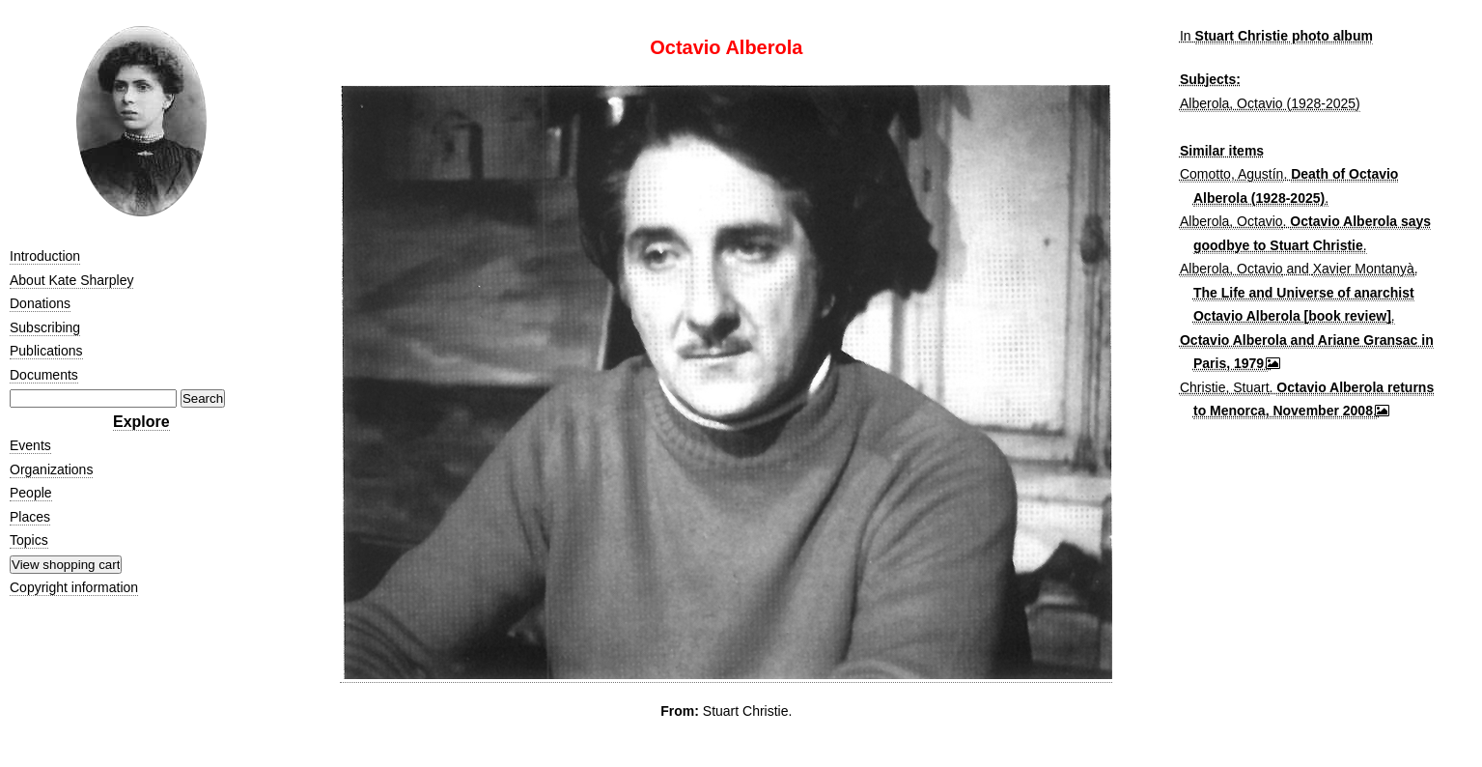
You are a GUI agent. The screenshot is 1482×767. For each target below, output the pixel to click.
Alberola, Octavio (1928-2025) (1270, 103)
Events (30, 445)
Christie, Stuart (1225, 387)
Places (30, 517)
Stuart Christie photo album (1284, 35)
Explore (141, 421)
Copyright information (74, 587)
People (31, 492)
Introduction (45, 256)
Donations (40, 303)
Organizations (51, 469)
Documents (44, 375)
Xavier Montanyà (1363, 268)
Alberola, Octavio (1231, 221)
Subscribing (45, 327)
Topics (29, 540)
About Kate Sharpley (71, 280)
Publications (46, 350)
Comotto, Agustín (1231, 174)
